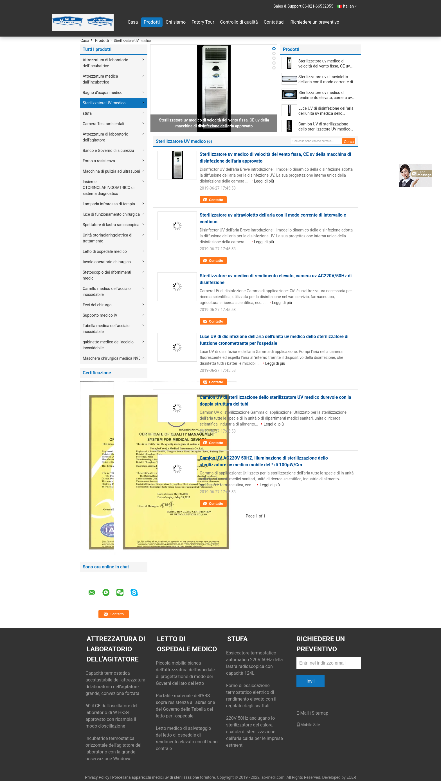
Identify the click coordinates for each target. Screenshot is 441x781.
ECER (351, 777)
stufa (87, 113)
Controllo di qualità (239, 22)
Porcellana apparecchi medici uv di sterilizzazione (155, 777)
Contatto (216, 200)
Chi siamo (176, 22)
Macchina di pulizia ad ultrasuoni (111, 171)
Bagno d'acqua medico (102, 92)
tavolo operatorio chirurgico (107, 262)
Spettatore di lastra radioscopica (111, 224)
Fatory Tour (203, 22)
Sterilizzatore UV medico (104, 103)
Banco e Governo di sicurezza (108, 150)
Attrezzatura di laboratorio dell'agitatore (105, 137)
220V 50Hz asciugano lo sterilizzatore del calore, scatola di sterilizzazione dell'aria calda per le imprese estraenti (254, 731)
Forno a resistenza (99, 161)
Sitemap (320, 713)
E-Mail (302, 713)
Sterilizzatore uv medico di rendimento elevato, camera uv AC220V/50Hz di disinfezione (325, 95)
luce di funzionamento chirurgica (111, 214)
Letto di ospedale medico (105, 251)
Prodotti (152, 22)
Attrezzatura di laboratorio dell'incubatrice (105, 63)
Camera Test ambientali (103, 123)
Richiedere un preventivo (314, 22)
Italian (350, 6)
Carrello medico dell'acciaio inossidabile (106, 291)
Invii (310, 681)
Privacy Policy (97, 777)
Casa (133, 22)
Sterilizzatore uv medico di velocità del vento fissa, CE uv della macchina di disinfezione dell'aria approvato (324, 64)
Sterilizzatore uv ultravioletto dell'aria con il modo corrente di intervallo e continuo (325, 79)
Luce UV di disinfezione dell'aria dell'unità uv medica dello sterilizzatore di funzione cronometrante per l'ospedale (326, 111)
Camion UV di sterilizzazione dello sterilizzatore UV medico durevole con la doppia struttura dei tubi (326, 127)
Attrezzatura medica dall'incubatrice (100, 79)
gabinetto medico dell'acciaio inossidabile (108, 345)
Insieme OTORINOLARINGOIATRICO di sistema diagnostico (108, 187)
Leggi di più (264, 181)
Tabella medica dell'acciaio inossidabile (106, 328)
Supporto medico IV (100, 315)
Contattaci (274, 22)
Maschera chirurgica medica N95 (111, 358)
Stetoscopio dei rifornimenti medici (107, 275)
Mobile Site (308, 725)
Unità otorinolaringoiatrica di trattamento (107, 238)
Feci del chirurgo (97, 305)
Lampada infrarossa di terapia (109, 204)
